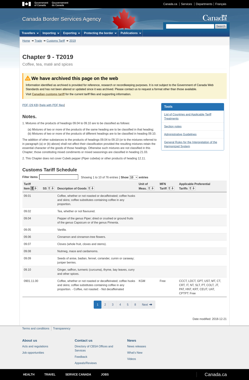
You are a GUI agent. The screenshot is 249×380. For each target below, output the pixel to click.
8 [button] (136, 304)
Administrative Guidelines (180, 134)
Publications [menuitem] (131, 33)
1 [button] (99, 304)
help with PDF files (52, 105)
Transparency (61, 328)
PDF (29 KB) (30, 105)
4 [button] (121, 304)
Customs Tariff (55, 40)
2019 (72, 40)
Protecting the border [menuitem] (100, 33)
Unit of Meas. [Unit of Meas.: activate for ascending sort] (147, 186)
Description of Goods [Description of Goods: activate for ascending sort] (75, 188)
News (131, 340)
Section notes (172, 126)
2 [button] (106, 304)
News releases (136, 346)
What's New (135, 352)
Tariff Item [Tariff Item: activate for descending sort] (31, 186)
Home (26, 40)
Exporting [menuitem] (71, 33)
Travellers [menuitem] (30, 33)
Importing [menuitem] (51, 33)
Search (220, 26)
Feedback (81, 356)
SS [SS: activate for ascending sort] (49, 188)
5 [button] (129, 304)
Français (220, 4)
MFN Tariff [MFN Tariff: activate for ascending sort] (167, 186)
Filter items (50, 177)
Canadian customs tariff (48, 94)
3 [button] (114, 304)
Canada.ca (170, 4)
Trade (38, 40)
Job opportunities (33, 352)
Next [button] (145, 304)
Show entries (134, 177)
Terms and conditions (35, 328)
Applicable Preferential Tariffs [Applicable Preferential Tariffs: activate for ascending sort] (194, 186)
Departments (204, 4)
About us (29, 340)
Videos (131, 358)
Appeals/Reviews (86, 363)
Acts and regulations (35, 346)
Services (186, 4)
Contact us (83, 340)
